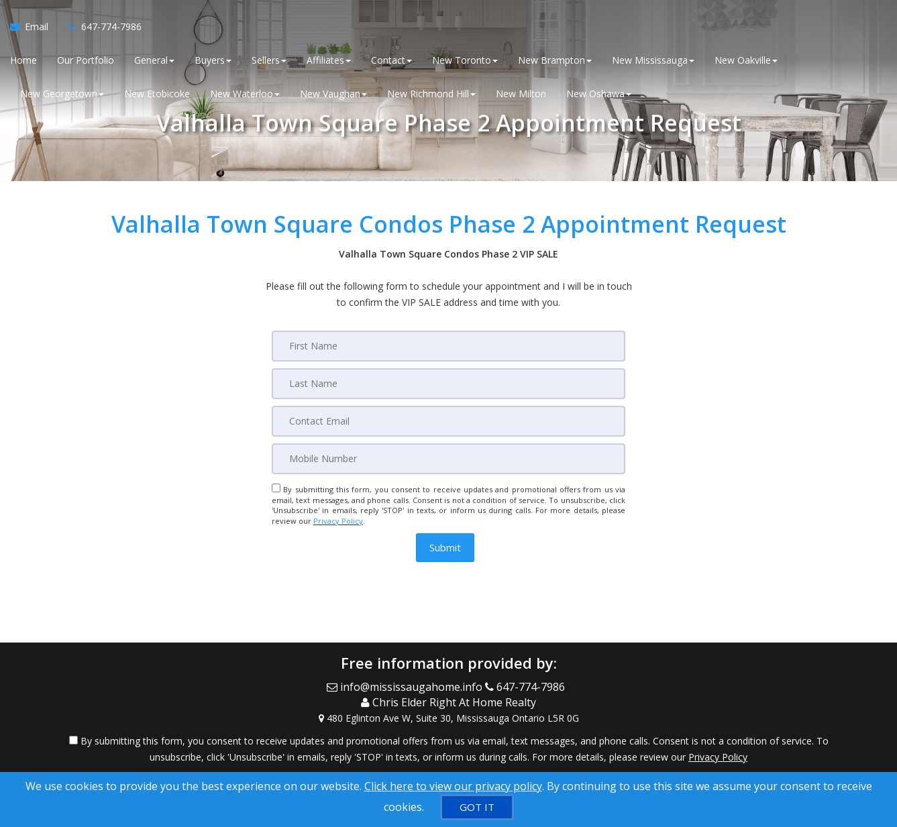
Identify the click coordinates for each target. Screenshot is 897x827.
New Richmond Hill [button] (431, 93)
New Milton (521, 93)
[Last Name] (448, 383)
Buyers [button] (213, 60)
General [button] (154, 60)
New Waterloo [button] (245, 93)
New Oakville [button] (746, 60)
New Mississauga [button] (653, 60)
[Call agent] (100, 27)
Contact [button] (391, 60)
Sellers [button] (269, 60)
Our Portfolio (85, 60)
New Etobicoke (157, 93)
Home (23, 60)
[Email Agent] (34, 27)
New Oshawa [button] (598, 93)
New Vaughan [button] (333, 93)
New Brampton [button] (555, 60)
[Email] (448, 421)
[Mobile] (448, 458)
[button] (445, 547)
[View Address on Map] (448, 718)
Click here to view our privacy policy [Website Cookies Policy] (453, 786)
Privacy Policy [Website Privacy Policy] (338, 521)
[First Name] (448, 346)
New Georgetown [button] (62, 93)
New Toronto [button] (465, 60)
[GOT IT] (477, 807)
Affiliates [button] (329, 60)
